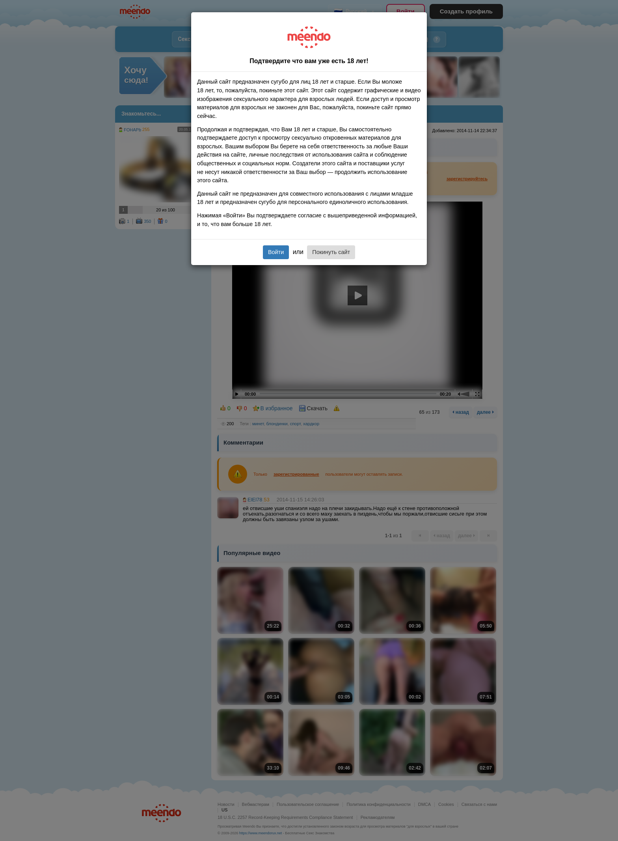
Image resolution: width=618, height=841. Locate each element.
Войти (276, 252)
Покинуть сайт (331, 252)
